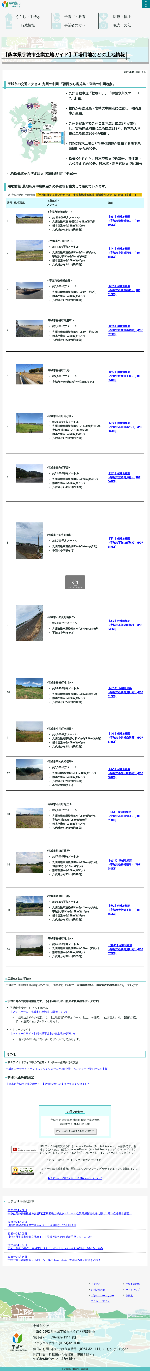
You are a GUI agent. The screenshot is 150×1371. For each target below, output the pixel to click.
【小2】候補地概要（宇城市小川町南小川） (125, 427)
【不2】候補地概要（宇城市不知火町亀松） (125, 625)
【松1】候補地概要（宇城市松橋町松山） (124, 220)
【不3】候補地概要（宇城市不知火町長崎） (125, 773)
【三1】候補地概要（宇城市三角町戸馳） (124, 477)
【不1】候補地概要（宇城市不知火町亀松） (125, 542)
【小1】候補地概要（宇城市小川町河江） (124, 252)
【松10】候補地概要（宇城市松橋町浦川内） (125, 692)
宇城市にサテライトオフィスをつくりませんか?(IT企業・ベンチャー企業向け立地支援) (57, 1068)
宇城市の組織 (133, 1283)
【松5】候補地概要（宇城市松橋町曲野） (124, 290)
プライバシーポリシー (102, 1295)
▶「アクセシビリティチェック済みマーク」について (75, 1178)
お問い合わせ (98, 1289)
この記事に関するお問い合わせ (75, 1130)
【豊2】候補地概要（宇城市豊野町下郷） (124, 909)
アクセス (95, 1283)
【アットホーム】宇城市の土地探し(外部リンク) (38, 1011)
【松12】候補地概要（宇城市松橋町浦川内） (125, 949)
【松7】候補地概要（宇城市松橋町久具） (124, 376)
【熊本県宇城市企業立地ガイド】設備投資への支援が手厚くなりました (48, 1083)
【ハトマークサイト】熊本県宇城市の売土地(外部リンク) (43, 1033)
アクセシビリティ (100, 1301)
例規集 (129, 1295)
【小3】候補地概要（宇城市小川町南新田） (125, 737)
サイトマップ (133, 1289)
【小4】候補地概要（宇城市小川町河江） (124, 816)
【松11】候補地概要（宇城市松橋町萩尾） (124, 864)
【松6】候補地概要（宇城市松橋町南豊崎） (125, 330)
